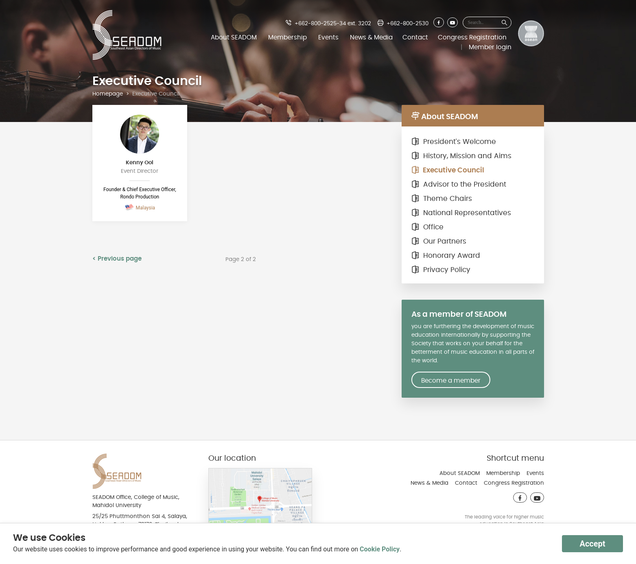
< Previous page (117, 258)
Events (328, 37)
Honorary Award (445, 255)
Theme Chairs (441, 199)
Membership (287, 37)
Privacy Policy (440, 270)
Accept (592, 544)
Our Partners (438, 241)
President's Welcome (453, 142)
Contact (415, 37)
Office (427, 227)
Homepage (107, 94)
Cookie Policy (380, 549)
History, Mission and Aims (461, 156)
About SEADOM (234, 37)
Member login (490, 47)
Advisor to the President (458, 184)
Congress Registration (472, 37)
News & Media (371, 37)
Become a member (451, 380)
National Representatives (461, 213)
